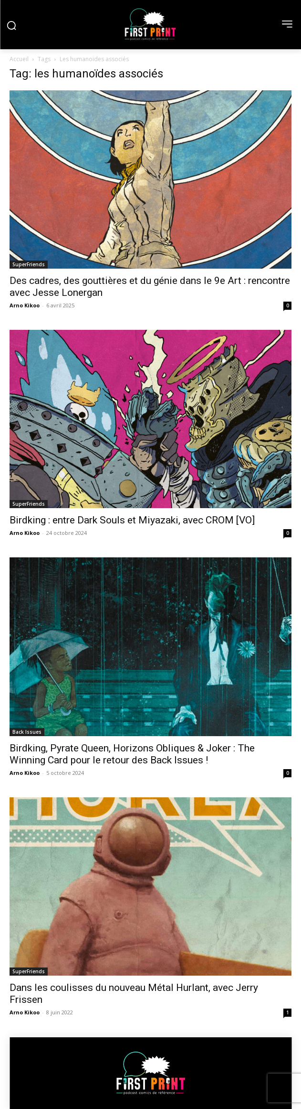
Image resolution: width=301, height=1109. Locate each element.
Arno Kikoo (25, 305)
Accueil (19, 59)
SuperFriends (28, 264)
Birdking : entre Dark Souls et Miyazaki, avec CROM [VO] (132, 520)
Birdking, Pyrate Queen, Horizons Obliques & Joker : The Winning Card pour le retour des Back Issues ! (132, 754)
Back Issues (27, 731)
